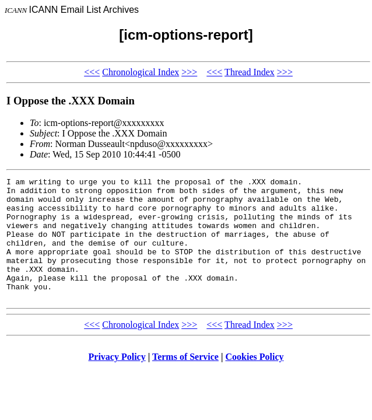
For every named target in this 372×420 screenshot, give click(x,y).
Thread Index (249, 72)
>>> (189, 72)
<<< (92, 72)
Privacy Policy (117, 381)
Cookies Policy (255, 381)
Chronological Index (140, 72)
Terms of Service (185, 381)
